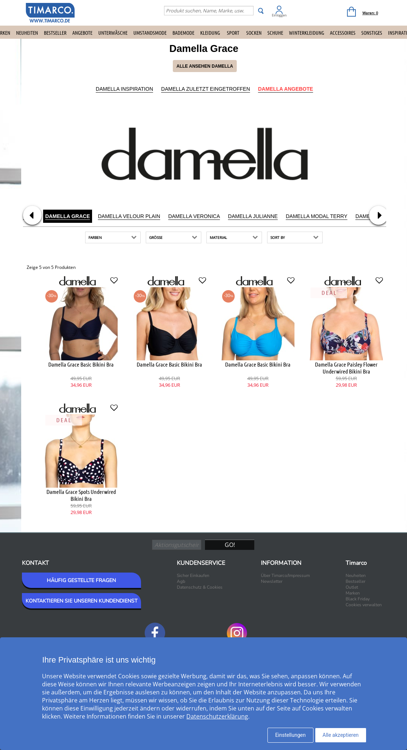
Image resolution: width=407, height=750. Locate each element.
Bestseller (55, 32)
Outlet (352, 587)
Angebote (82, 32)
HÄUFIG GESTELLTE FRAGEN (81, 580)
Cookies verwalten (364, 605)
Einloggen (279, 15)
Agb (181, 581)
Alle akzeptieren (341, 735)
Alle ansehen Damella (204, 66)
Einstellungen (290, 735)
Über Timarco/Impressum (285, 575)
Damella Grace (67, 216)
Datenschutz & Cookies (199, 587)
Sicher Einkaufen (193, 575)
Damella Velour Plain (129, 216)
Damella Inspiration (124, 89)
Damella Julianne (253, 216)
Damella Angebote (285, 89)
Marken (353, 593)
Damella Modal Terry (316, 216)
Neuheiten (27, 32)
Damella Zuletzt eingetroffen (205, 89)
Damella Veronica (194, 216)
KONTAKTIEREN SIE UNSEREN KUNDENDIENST (81, 600)
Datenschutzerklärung (217, 716)
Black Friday (358, 599)
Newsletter (271, 581)
